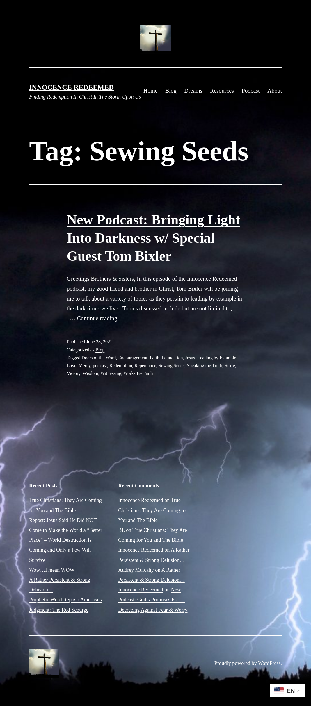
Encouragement (132, 357)
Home (150, 90)
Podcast (250, 90)
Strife (230, 365)
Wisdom (90, 373)
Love (72, 365)
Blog (171, 90)
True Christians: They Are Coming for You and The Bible (152, 510)
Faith (154, 357)
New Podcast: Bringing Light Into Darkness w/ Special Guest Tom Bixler (153, 238)
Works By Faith (138, 373)
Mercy (84, 365)
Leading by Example (216, 357)
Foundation (172, 357)
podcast (100, 365)
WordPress (269, 663)
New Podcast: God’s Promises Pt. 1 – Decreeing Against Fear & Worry (152, 599)
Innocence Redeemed (71, 87)
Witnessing (110, 373)
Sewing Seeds (171, 365)
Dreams (193, 90)
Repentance (145, 365)
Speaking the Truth (204, 365)
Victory (74, 373)
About (274, 90)
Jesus (190, 357)
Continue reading (97, 318)
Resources (222, 90)
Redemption (120, 365)
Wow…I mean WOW (51, 570)
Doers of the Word (98, 357)
